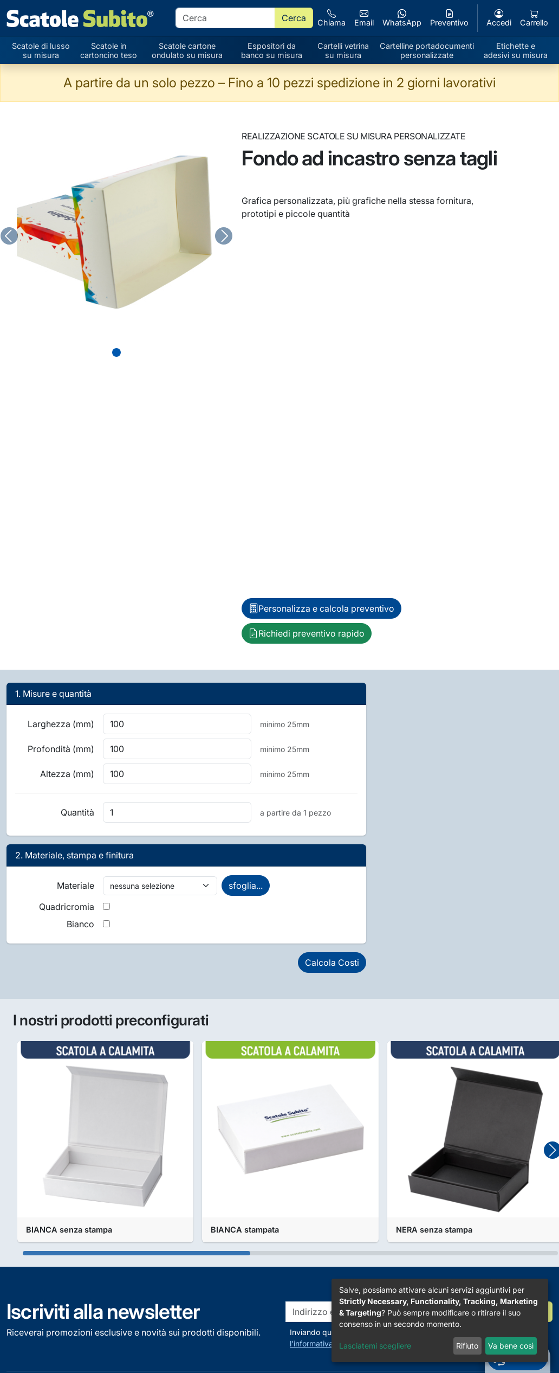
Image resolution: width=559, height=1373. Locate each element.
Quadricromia (66, 906)
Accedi (498, 18)
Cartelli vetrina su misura (343, 50)
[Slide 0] (116, 352)
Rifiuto (467, 1345)
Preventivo (449, 18)
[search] (225, 18)
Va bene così (511, 1345)
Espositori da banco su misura (271, 50)
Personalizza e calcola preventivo (321, 608)
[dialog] (440, 1320)
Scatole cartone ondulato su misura (187, 50)
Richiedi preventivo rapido (307, 633)
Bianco (80, 924)
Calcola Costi (332, 962)
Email (364, 18)
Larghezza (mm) (61, 723)
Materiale (75, 885)
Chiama (331, 18)
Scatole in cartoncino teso (108, 50)
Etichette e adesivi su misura (516, 50)
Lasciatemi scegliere (375, 1345)
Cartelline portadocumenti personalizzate (427, 50)
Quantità (77, 812)
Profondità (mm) (61, 748)
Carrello (534, 18)
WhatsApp (401, 18)
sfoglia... (246, 885)
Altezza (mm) (67, 773)
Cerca (294, 17)
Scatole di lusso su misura (41, 50)
